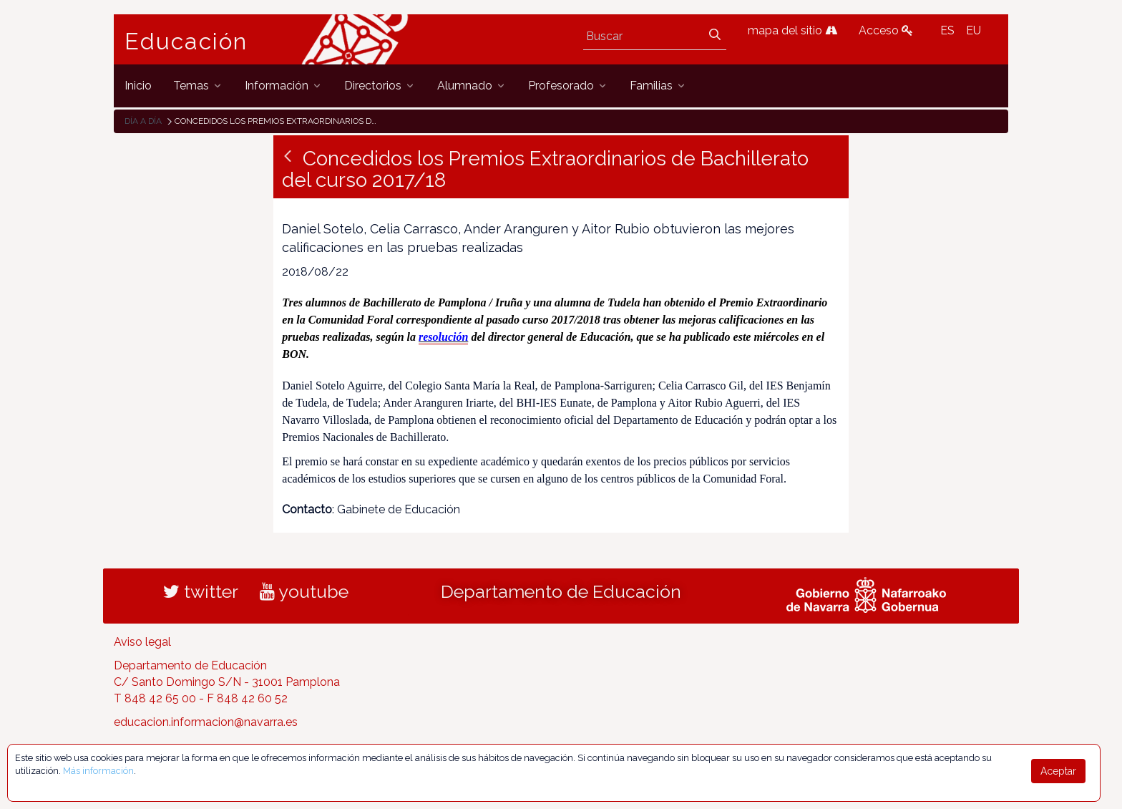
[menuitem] (138, 85)
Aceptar (1058, 771)
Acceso (886, 30)
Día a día (143, 121)
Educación (186, 41)
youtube (304, 591)
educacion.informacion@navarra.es (206, 722)
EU (973, 30)
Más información (98, 770)
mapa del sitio (792, 30)
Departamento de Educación (561, 591)
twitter (200, 591)
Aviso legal (142, 642)
